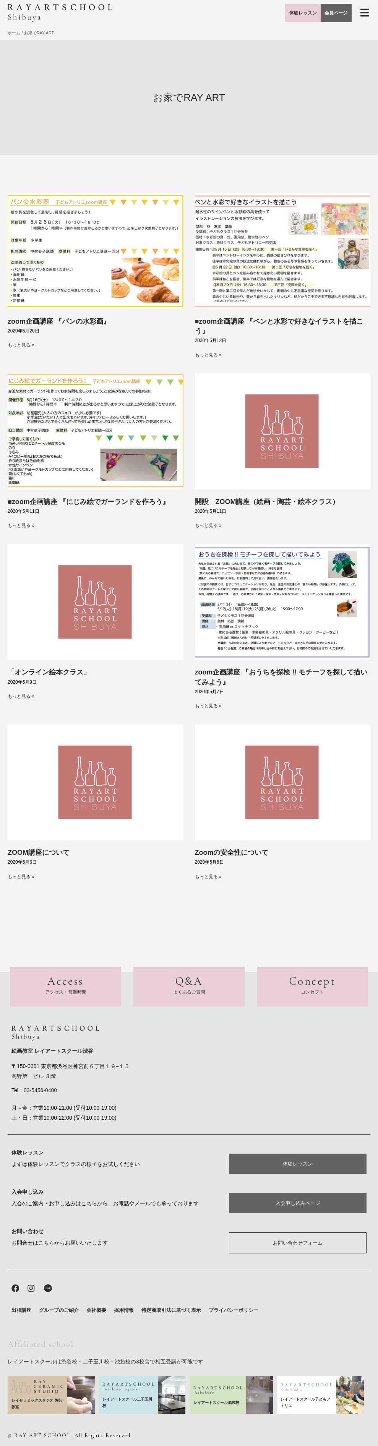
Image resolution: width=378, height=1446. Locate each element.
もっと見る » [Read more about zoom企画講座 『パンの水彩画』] (21, 345)
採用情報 (124, 1310)
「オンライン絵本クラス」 (49, 672)
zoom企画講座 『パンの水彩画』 (59, 321)
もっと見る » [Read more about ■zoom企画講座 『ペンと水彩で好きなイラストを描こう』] (208, 355)
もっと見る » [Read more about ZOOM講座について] (21, 876)
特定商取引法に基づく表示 (171, 1310)
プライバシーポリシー (233, 1310)
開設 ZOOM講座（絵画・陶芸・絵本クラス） (267, 502)
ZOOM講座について (39, 852)
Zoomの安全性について (232, 852)
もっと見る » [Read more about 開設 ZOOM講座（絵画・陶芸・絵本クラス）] (208, 525)
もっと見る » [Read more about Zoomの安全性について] (208, 876)
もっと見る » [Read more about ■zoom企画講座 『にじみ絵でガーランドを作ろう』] (21, 525)
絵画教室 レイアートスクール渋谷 (52, 1049)
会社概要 (96, 1310)
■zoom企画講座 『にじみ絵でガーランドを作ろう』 (88, 502)
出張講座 (21, 1310)
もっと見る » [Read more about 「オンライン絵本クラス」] (21, 696)
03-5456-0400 (40, 1089)
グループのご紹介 (59, 1310)
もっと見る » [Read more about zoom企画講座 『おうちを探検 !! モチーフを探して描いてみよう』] (208, 705)
